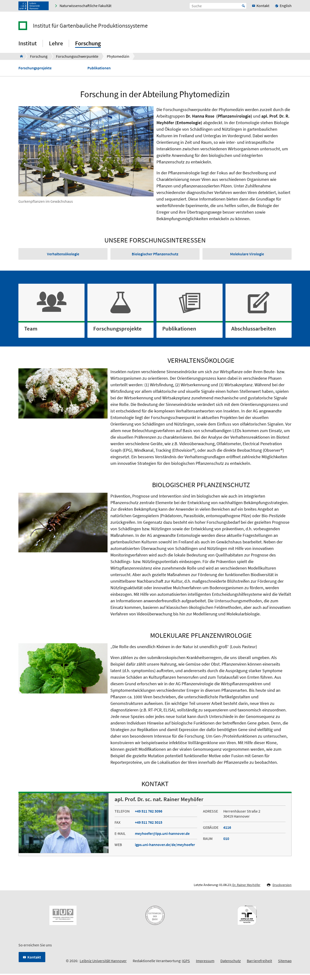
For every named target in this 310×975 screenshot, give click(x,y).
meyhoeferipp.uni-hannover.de (162, 834)
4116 (227, 828)
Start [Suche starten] (243, 6)
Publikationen (99, 68)
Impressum (205, 961)
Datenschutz (230, 961)
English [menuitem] (286, 5)
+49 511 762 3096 (148, 812)
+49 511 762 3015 (148, 823)
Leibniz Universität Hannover (103, 961)
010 (226, 839)
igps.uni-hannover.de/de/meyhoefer (165, 845)
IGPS (186, 961)
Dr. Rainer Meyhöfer (246, 886)
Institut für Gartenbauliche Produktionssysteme (90, 26)
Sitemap (285, 961)
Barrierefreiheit (259, 961)
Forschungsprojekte (35, 68)
